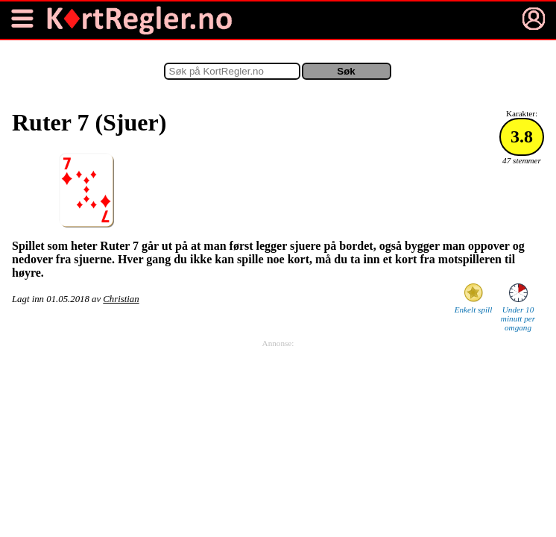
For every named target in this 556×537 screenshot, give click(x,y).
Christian (121, 299)
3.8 (522, 136)
